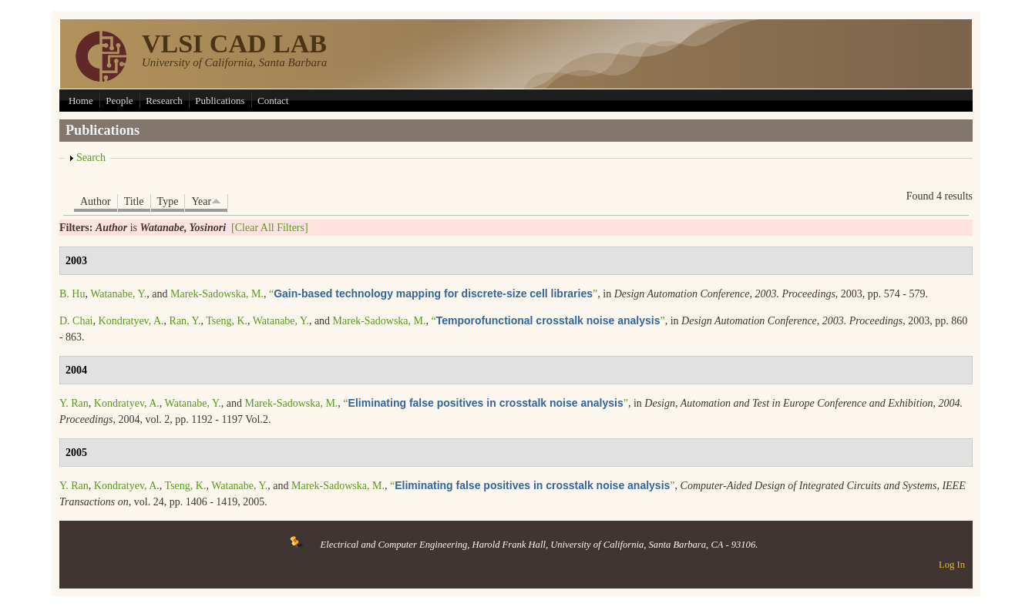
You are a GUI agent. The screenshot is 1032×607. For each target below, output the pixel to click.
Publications (219, 100)
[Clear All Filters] (269, 227)
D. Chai (76, 321)
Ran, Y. (185, 321)
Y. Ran (74, 403)
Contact (272, 100)
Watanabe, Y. (118, 294)
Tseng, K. (226, 321)
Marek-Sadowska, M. (217, 294)
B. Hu (72, 294)
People (119, 100)
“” (433, 294)
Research (164, 100)
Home (81, 100)
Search (91, 157)
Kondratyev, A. (131, 321)
